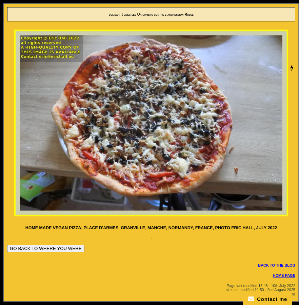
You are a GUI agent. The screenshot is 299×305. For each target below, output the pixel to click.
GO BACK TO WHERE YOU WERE (46, 248)
